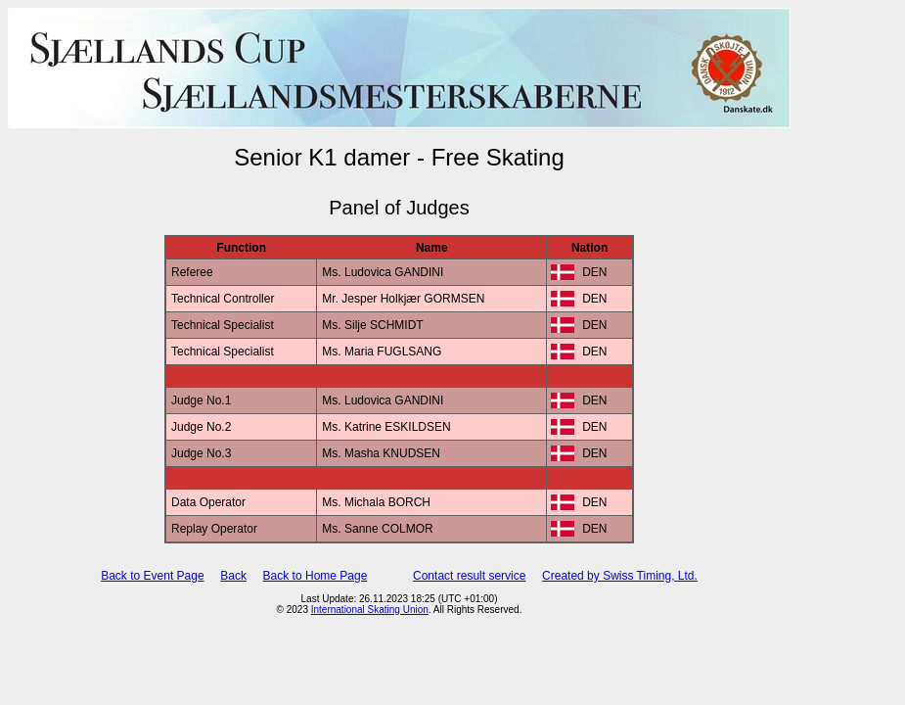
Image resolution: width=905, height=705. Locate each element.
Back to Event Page (152, 576)
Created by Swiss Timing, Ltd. (620, 576)
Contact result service (469, 576)
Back (233, 576)
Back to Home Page (315, 576)
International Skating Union (370, 609)
